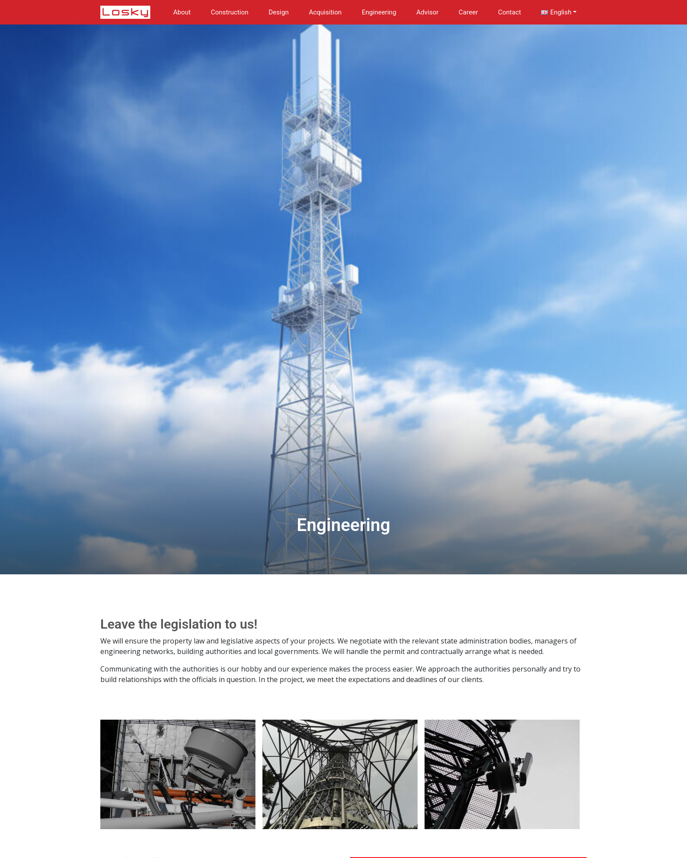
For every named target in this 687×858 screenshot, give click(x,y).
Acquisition (325, 12)
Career (468, 12)
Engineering (379, 12)
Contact (509, 12)
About (182, 12)
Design (279, 12)
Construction (229, 12)
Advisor (427, 12)
